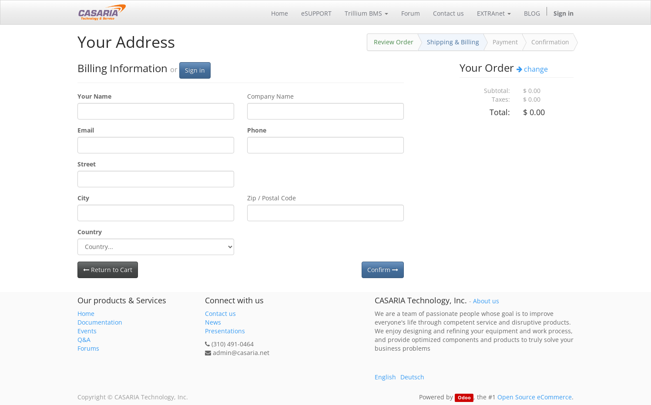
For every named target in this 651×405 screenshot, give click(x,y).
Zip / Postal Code (271, 198)
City (83, 198)
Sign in (195, 70)
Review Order (393, 42)
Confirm (382, 270)
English (385, 377)
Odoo (464, 398)
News (213, 322)
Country (89, 232)
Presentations (225, 331)
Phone (256, 130)
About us (486, 301)
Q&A (84, 339)
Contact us (220, 313)
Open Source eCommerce (534, 397)
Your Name (94, 96)
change (532, 69)
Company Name (270, 96)
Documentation (99, 322)
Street (86, 164)
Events (87, 331)
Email (85, 130)
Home (85, 313)
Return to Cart (107, 270)
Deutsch (412, 377)
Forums (88, 348)
